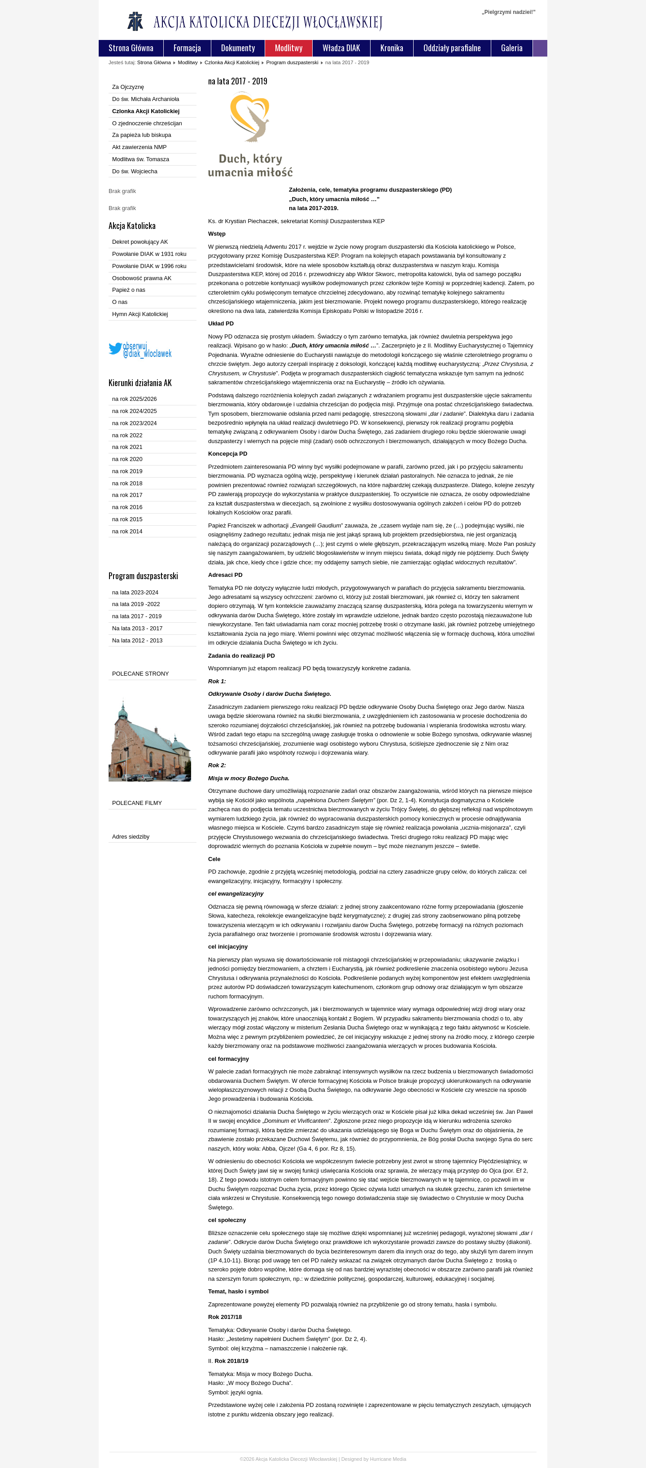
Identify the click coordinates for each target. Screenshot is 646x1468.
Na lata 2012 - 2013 (137, 640)
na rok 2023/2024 (134, 423)
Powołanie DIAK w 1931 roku (149, 254)
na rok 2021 (127, 447)
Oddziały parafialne (452, 47)
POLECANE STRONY (140, 673)
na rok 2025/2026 (134, 399)
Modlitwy (288, 47)
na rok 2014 (127, 531)
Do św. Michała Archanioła (145, 99)
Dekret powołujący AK (140, 241)
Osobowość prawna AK (141, 278)
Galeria (512, 47)
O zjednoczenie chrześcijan (147, 123)
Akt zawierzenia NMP (139, 147)
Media (399, 1459)
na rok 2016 (127, 507)
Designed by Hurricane (367, 1459)
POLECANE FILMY (137, 803)
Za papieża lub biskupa (141, 135)
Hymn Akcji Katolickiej (140, 314)
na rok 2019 (127, 471)
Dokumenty (238, 47)
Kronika (391, 47)
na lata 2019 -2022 (136, 604)
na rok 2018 (127, 483)
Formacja (187, 47)
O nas (119, 302)
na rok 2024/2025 (134, 411)
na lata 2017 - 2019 (137, 616)
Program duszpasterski (292, 62)
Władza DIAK (341, 47)
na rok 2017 (127, 495)
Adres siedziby (130, 836)
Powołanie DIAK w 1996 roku (149, 266)
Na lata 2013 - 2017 (137, 628)
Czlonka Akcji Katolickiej (232, 62)
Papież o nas (128, 289)
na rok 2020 (127, 459)
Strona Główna (131, 47)
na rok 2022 (127, 435)
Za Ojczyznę (128, 87)
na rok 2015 (127, 519)
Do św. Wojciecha (134, 171)
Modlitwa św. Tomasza (140, 159)
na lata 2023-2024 (135, 592)
